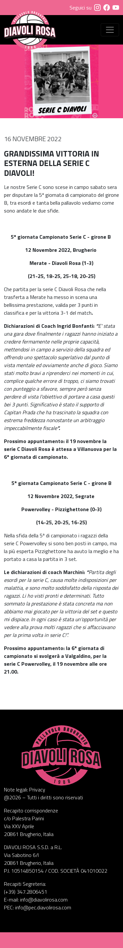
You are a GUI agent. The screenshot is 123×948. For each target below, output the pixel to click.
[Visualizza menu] (110, 29)
